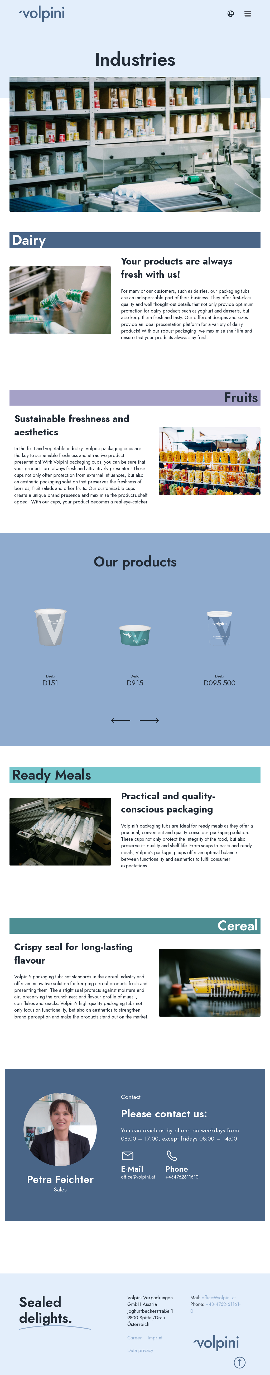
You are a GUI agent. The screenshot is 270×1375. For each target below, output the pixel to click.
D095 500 (219, 682)
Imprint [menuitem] (155, 1337)
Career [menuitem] (134, 1337)
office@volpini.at (138, 1177)
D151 (50, 682)
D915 (135, 682)
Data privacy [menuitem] (140, 1350)
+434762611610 (182, 1177)
